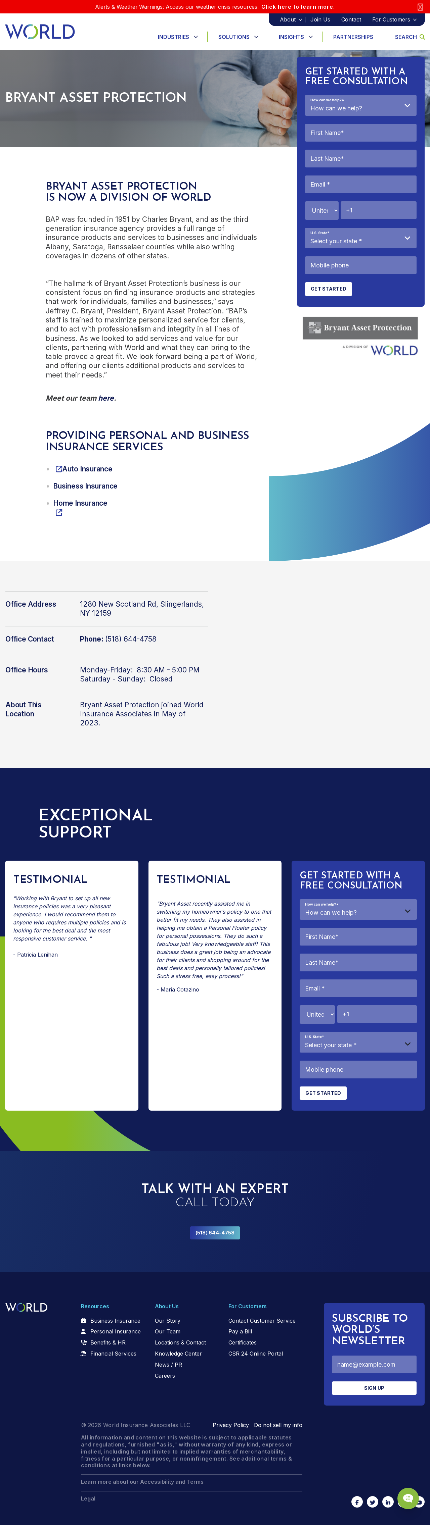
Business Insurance (115, 1320)
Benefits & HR (108, 1342)
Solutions (234, 37)
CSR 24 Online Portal (255, 1353)
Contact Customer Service (262, 1320)
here (106, 398)
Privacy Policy (231, 1425)
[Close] (420, 7)
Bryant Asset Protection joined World (142, 705)
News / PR (168, 1364)
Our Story (167, 1320)
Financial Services (113, 1353)
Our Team (167, 1331)
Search (410, 37)
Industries (173, 37)
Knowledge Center (178, 1353)
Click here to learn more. (298, 6)
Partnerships (353, 37)
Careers (165, 1375)
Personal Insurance (115, 1331)
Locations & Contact (180, 1342)
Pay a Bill (240, 1331)
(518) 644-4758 (215, 1232)
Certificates (242, 1342)
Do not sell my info (278, 1425)
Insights (291, 37)
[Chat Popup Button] (406, 1495)
